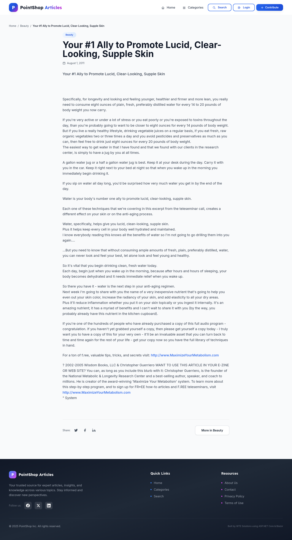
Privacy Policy (232, 496)
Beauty (69, 34)
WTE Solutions (244, 526)
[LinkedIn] (49, 505)
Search (220, 7)
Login (244, 7)
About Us (229, 483)
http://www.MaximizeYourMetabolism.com (185, 355)
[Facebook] (28, 505)
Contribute (270, 7)
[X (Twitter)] (38, 505)
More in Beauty (212, 430)
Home (168, 7)
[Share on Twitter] (76, 430)
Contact (228, 489)
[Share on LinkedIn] (94, 430)
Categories (193, 7)
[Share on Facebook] (85, 430)
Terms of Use (232, 503)
